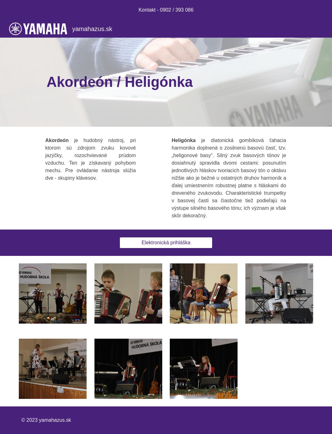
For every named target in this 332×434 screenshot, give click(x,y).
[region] (166, 10)
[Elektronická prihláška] (166, 243)
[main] (166, 82)
